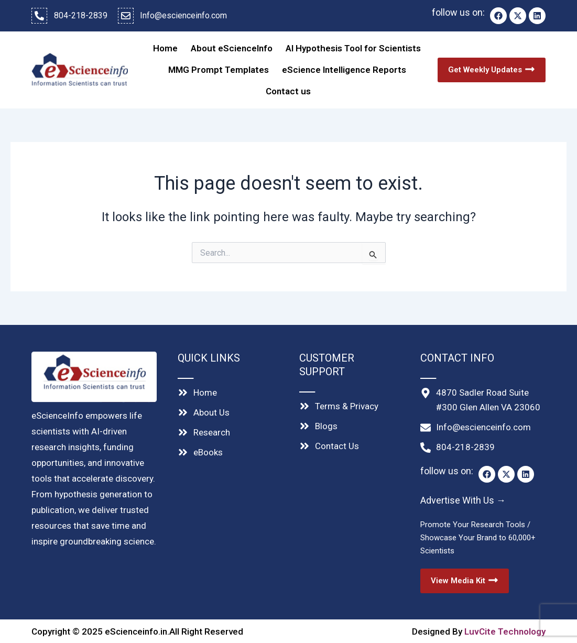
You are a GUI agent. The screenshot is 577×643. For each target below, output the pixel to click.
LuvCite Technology (505, 624)
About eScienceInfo (232, 47)
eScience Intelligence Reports (344, 66)
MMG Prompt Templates (218, 66)
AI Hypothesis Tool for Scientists (353, 47)
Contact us (288, 86)
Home (165, 47)
